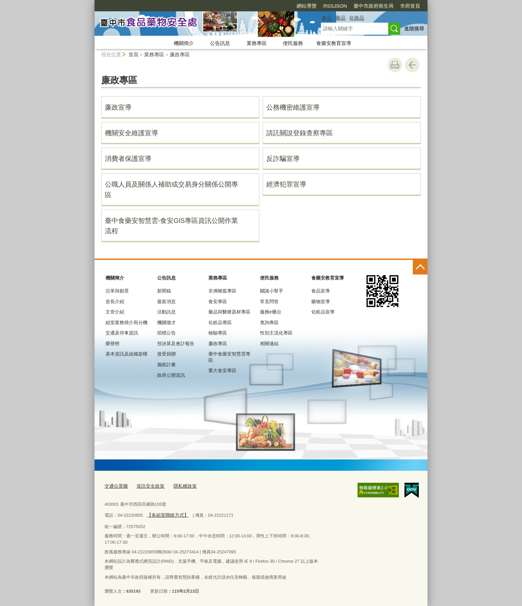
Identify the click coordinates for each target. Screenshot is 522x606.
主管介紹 (115, 311)
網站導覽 (268, 6)
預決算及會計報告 (175, 343)
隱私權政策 (180, 485)
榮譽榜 (113, 343)
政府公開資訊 (171, 375)
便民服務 (293, 43)
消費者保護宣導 (128, 158)
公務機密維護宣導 (293, 107)
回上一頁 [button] (412, 65)
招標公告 (166, 332)
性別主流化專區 (276, 332)
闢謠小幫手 (271, 291)
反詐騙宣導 (283, 158)
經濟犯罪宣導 (286, 184)
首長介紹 (115, 301)
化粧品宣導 (323, 311)
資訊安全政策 (148, 485)
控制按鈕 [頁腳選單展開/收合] (420, 267)
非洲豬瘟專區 (222, 291)
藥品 (341, 18)
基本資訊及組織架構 (126, 353)
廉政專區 (180, 54)
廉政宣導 (118, 107)
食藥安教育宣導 (333, 43)
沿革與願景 (117, 291)
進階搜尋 (414, 28)
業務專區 (257, 43)
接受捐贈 (166, 353)
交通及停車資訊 (122, 332)
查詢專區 (269, 322)
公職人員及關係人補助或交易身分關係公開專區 (171, 189)
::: (92, 3)
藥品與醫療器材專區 (229, 311)
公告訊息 (220, 43)
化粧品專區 (220, 322)
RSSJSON (297, 6)
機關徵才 (166, 322)
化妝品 (356, 18)
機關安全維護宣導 (131, 133)
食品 (327, 18)
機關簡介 (184, 43)
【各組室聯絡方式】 (165, 513)
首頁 (133, 54)
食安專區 (217, 301)
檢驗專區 (217, 332)
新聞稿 (164, 291)
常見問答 (269, 301)
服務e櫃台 (270, 311)
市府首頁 (372, 6)
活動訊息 (166, 311)
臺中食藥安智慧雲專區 (229, 356)
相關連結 (269, 343)
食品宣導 (320, 291)
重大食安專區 (222, 370)
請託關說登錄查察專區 (299, 133)
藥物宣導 (320, 301)
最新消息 (166, 301)
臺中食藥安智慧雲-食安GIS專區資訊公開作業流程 (171, 226)
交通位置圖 (115, 485)
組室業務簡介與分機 (126, 322)
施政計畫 (166, 364)
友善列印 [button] (395, 65)
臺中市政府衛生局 (335, 6)
